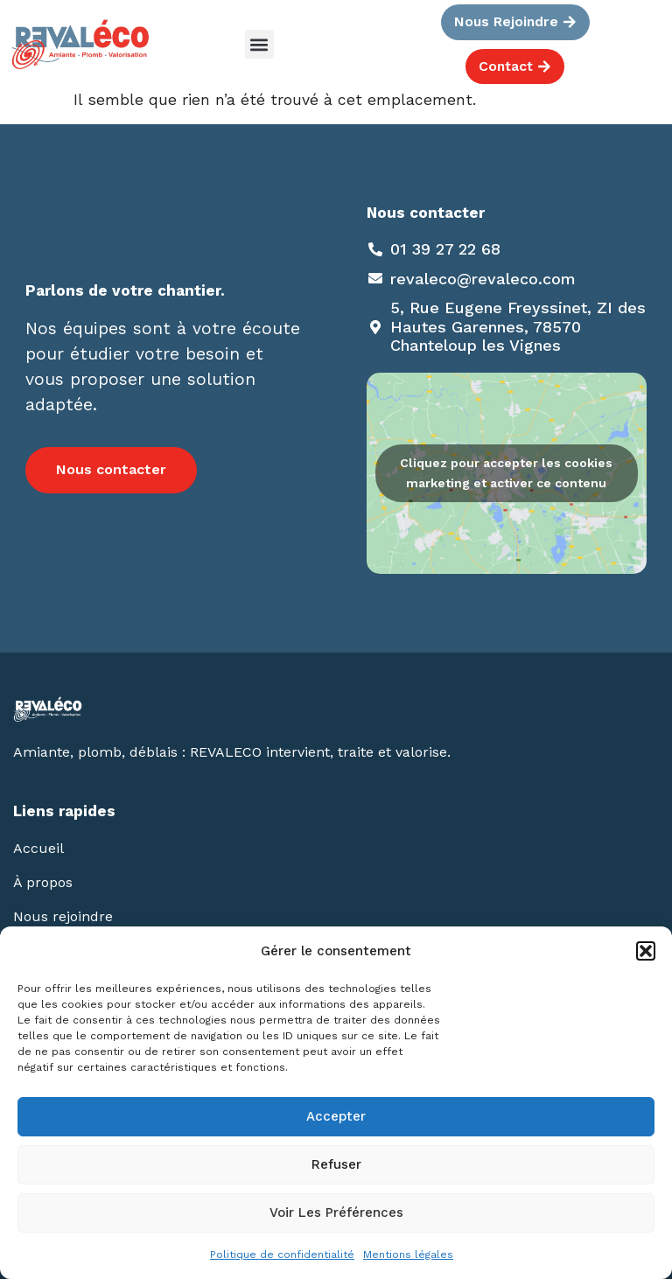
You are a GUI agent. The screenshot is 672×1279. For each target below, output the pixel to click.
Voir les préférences (336, 1212)
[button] (645, 951)
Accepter (336, 1116)
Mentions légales (408, 1254)
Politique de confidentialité (282, 1254)
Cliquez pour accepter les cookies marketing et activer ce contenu (506, 473)
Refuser (336, 1164)
